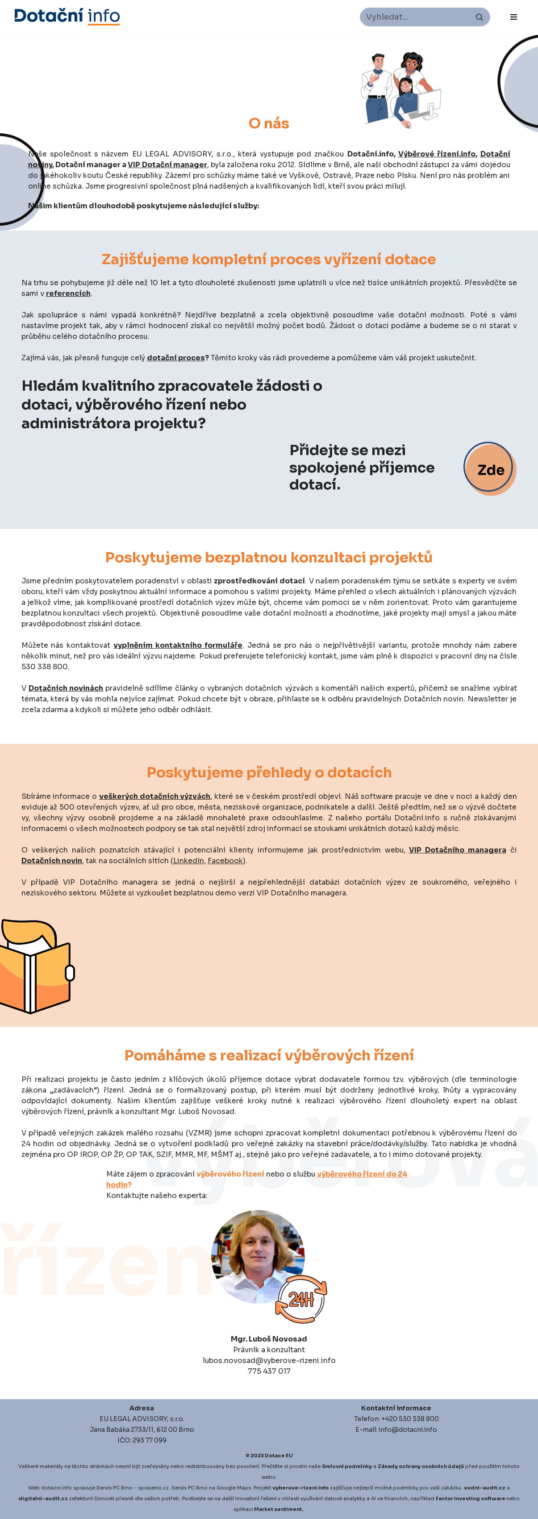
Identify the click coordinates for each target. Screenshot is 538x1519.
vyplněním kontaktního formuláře (177, 645)
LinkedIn (188, 860)
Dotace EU (279, 1455)
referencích (68, 293)
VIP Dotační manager (167, 164)
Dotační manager (88, 164)
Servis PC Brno (114, 1488)
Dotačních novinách (66, 688)
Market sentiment (278, 1509)
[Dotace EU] (67, 16)
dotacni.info (56, 1488)
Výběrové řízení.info (436, 154)
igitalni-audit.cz (45, 1498)
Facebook (225, 860)
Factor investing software (470, 1498)
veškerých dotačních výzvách (154, 796)
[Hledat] (415, 17)
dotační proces (177, 358)
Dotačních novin (51, 860)
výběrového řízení (230, 1174)
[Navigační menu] (514, 17)
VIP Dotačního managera (457, 850)
